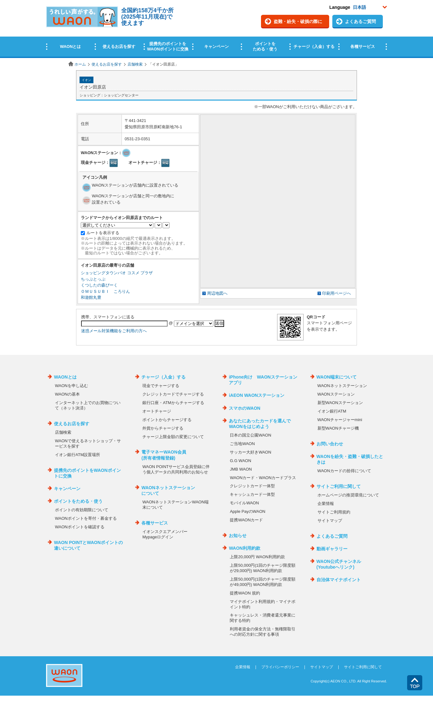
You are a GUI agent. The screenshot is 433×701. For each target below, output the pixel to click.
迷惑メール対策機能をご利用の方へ (114, 330)
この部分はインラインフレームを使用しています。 (216, 29)
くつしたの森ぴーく (99, 285)
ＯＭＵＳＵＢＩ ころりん (105, 291)
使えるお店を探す (107, 64)
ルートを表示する (102, 232)
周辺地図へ (217, 293)
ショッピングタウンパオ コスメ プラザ (117, 272)
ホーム (80, 64)
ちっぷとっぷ (93, 279)
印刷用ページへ (336, 293)
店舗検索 (135, 64)
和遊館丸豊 (91, 297)
